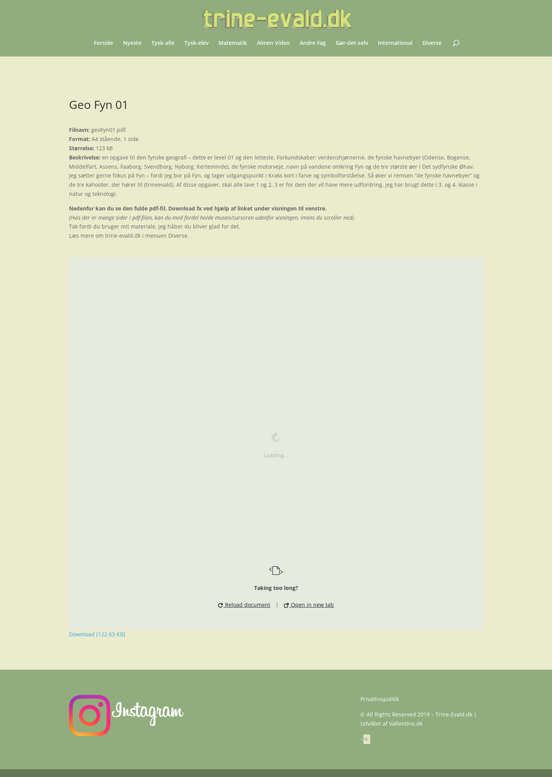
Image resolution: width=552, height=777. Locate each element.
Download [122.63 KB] (97, 634)
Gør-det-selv (352, 43)
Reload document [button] (244, 604)
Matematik (233, 43)
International (395, 43)
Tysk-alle (162, 43)
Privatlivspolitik (379, 699)
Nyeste (132, 43)
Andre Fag (313, 43)
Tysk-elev (196, 43)
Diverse (432, 43)
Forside (103, 43)
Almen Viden (273, 43)
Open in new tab (309, 604)
